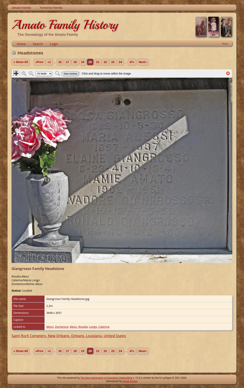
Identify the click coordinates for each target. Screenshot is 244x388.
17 (67, 62)
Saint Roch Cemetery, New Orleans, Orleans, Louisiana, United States (68, 335)
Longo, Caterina (99, 327)
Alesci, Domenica (57, 327)
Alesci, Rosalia (79, 327)
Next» (143, 62)
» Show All (20, 62)
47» (131, 62)
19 (82, 62)
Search (38, 44)
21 (97, 62)
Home (21, 44)
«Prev (39, 62)
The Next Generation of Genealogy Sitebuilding (106, 377)
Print (225, 44)
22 (105, 62)
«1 (49, 62)
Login (54, 44)
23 (112, 62)
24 (120, 62)
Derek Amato (130, 381)
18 (75, 62)
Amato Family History (64, 25)
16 (59, 62)
